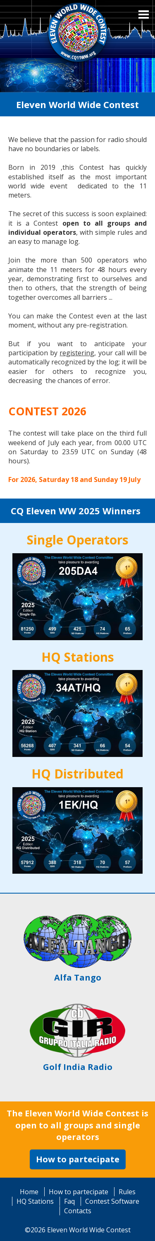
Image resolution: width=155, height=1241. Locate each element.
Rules (127, 1191)
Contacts (77, 1210)
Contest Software (112, 1201)
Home (29, 1191)
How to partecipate (77, 1159)
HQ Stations (35, 1201)
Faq (69, 1201)
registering (77, 352)
